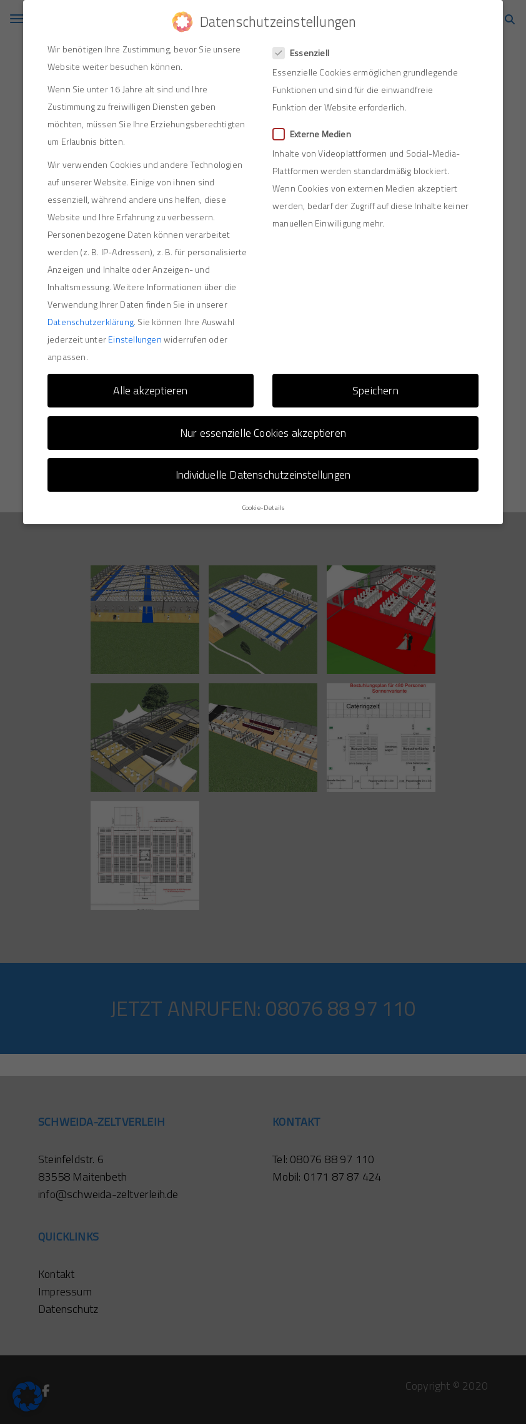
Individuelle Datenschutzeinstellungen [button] (263, 467)
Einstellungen (135, 332)
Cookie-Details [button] (263, 500)
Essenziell (304, 46)
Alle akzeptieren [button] (150, 383)
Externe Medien (315, 126)
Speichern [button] (375, 383)
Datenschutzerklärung (90, 314)
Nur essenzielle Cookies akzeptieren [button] (263, 425)
